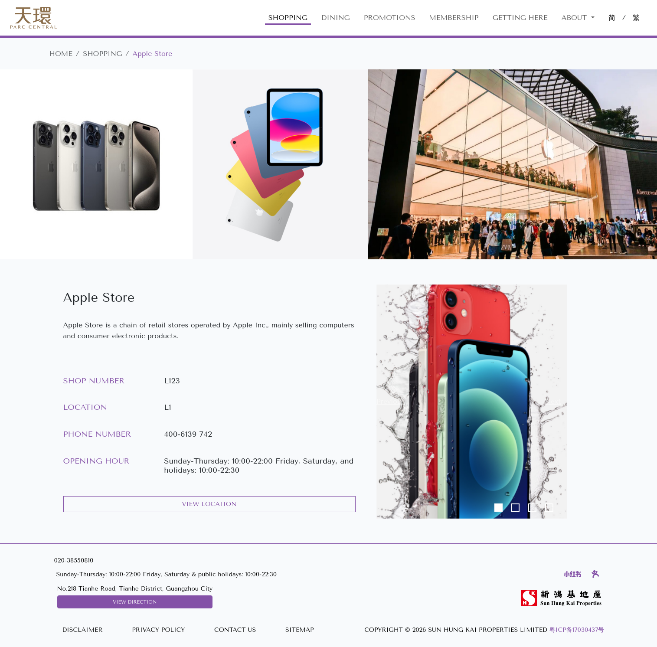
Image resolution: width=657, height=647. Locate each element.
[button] (390, 401)
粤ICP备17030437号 (577, 630)
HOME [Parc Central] (60, 53)
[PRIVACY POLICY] (158, 630)
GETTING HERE (520, 17)
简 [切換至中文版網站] (611, 17)
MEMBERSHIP (454, 17)
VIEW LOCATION (209, 504)
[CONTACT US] (235, 630)
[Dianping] (595, 574)
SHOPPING (287, 17)
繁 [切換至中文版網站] (636, 17)
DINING (335, 17)
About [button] (575, 17)
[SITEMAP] (299, 630)
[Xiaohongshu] (572, 574)
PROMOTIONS (389, 17)
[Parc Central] (33, 18)
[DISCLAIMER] (82, 630)
